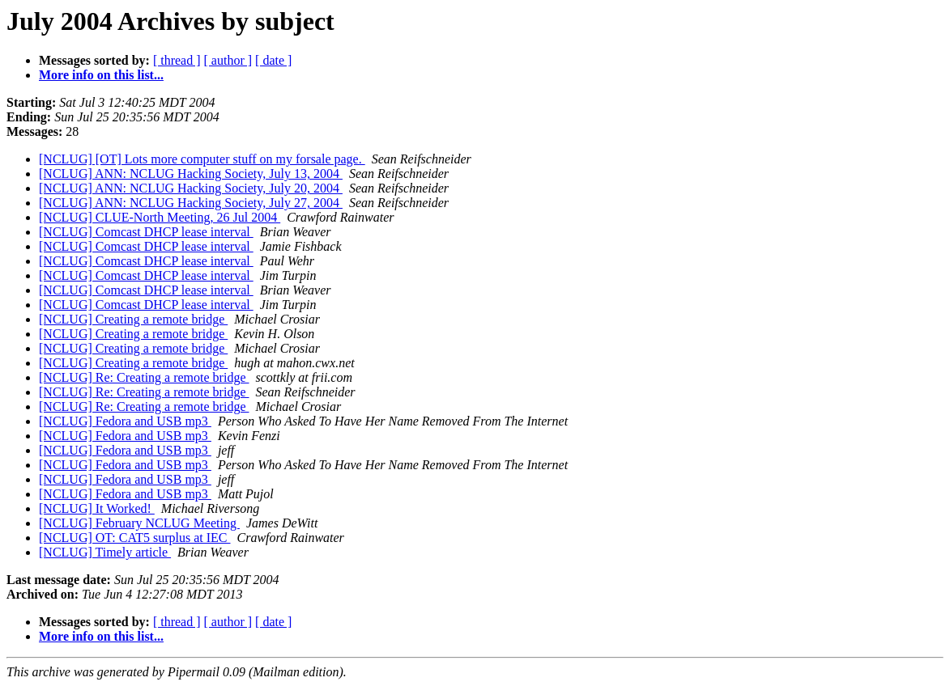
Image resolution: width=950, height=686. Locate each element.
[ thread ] (177, 60)
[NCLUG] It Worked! (97, 508)
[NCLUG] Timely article (105, 552)
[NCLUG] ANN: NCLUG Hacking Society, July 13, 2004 (191, 173)
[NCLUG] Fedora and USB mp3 (125, 421)
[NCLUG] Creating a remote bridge (133, 319)
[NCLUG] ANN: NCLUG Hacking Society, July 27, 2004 (191, 203)
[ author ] (228, 60)
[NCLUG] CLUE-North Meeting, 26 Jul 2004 (159, 217)
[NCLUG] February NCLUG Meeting (139, 523)
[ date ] (273, 60)
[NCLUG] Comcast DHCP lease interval (146, 232)
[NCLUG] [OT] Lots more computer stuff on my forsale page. (202, 159)
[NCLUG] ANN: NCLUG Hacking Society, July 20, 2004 (191, 188)
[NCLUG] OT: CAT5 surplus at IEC (135, 537)
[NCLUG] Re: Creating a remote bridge (144, 377)
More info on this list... (101, 75)
